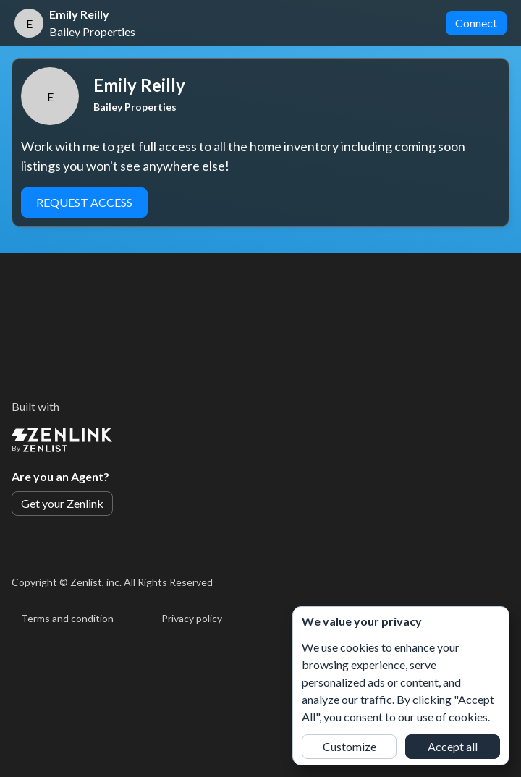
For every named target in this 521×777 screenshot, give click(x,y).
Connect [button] (476, 23)
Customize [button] (349, 746)
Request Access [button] (84, 202)
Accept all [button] (453, 746)
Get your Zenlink (62, 503)
